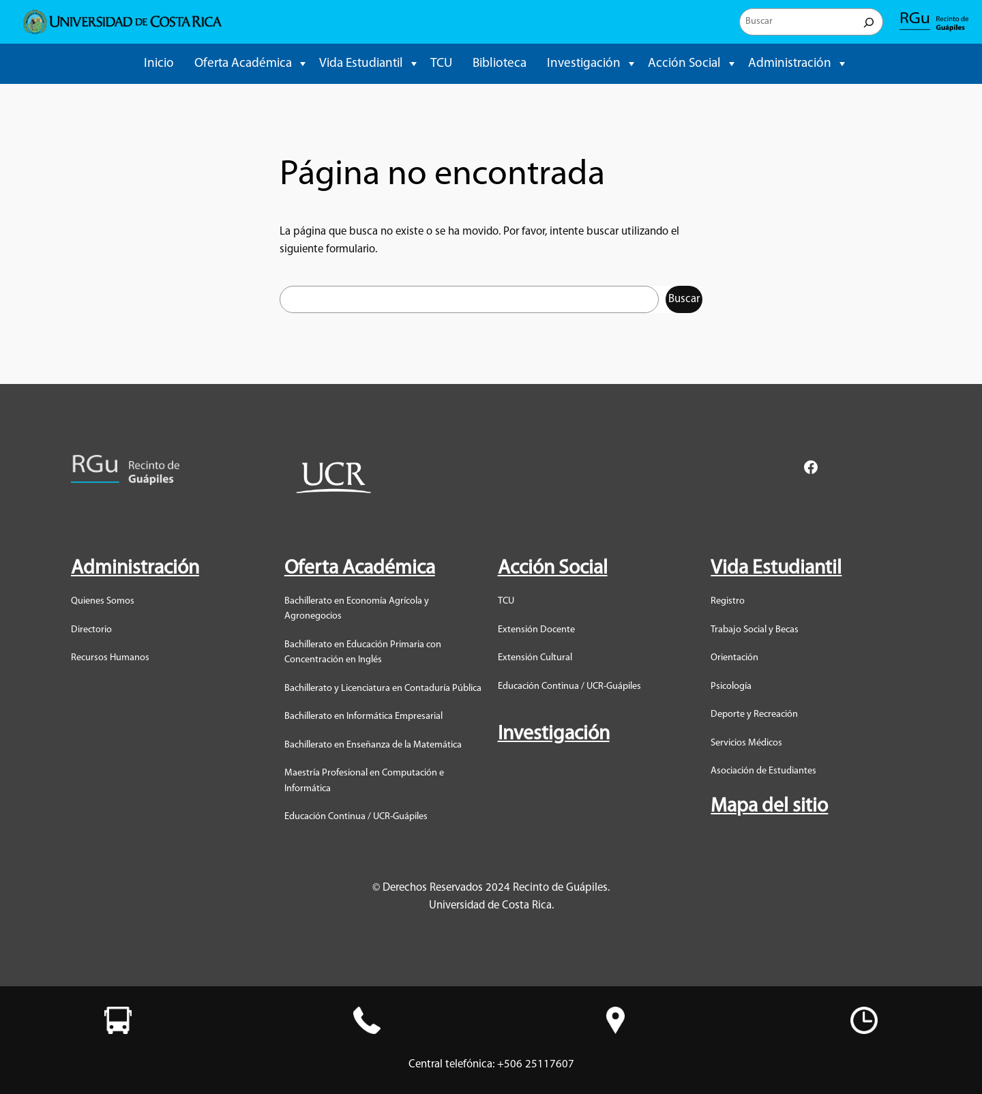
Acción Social (684, 63)
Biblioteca (499, 63)
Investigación (584, 63)
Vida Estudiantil (361, 63)
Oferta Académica (243, 63)
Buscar (684, 299)
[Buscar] (869, 22)
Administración (789, 63)
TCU (441, 63)
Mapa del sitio (769, 806)
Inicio (159, 63)
